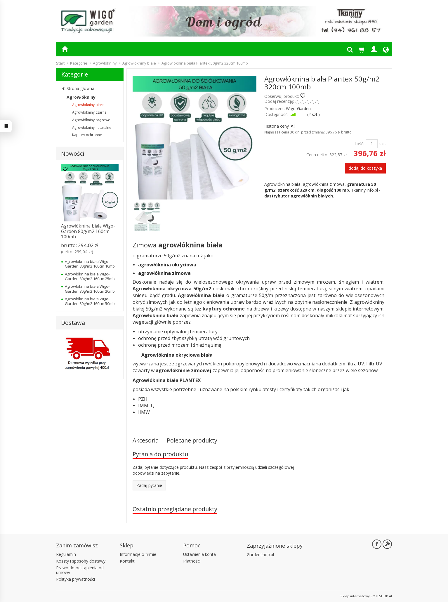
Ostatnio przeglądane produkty (175, 509)
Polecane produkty (192, 440)
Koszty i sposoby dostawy (80, 561)
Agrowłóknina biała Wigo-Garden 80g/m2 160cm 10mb (90, 264)
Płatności (192, 561)
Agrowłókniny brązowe (91, 119)
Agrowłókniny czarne (89, 112)
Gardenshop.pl (260, 554)
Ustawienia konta (199, 554)
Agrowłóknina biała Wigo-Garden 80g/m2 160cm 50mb (90, 301)
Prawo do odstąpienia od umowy (80, 570)
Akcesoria (146, 440)
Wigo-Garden (298, 108)
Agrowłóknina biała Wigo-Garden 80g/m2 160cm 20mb (90, 289)
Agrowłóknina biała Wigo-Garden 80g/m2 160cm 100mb (88, 231)
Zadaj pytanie (149, 485)
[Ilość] (372, 143)
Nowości (72, 153)
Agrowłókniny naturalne (91, 127)
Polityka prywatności (75, 579)
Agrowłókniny (81, 97)
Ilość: (359, 143)
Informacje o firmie (138, 554)
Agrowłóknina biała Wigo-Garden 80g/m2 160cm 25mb (90, 276)
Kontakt (127, 561)
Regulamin (66, 554)
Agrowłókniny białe (88, 104)
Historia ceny (279, 126)
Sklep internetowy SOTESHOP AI (366, 596)
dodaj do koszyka (365, 168)
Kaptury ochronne (87, 134)
